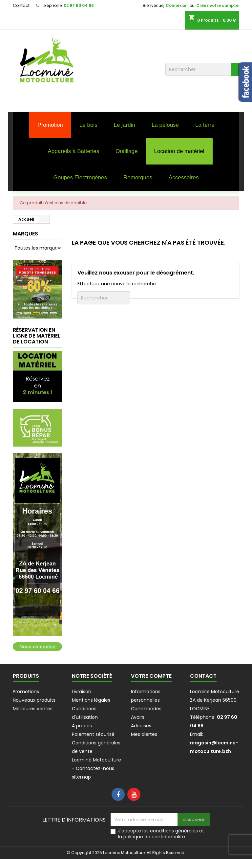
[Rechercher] (204, 69)
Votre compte (151, 676)
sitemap (81, 777)
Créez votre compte (217, 5)
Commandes (146, 708)
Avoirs (137, 717)
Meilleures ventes (32, 708)
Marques (25, 233)
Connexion (177, 5)
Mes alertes (144, 734)
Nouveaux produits (34, 700)
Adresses (141, 725)
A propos (82, 725)
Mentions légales (91, 700)
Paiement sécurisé (93, 734)
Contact (21, 5)
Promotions (26, 691)
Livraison (81, 691)
